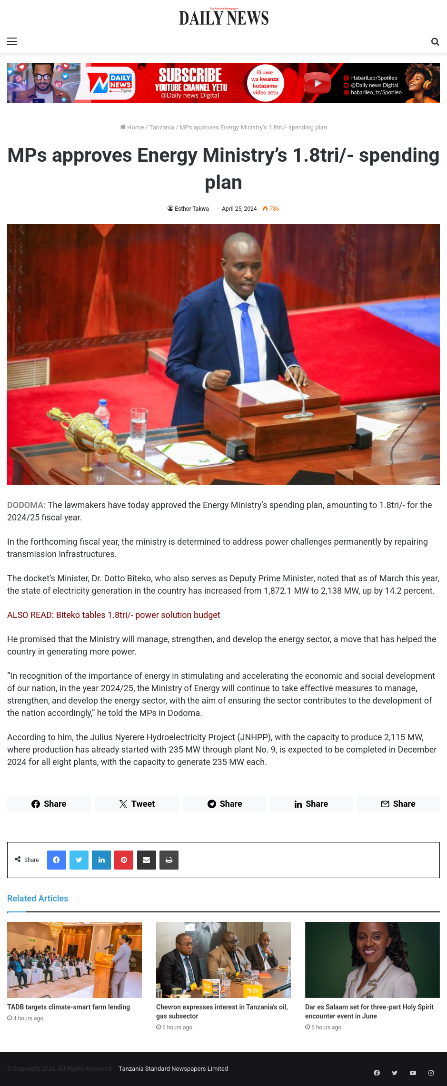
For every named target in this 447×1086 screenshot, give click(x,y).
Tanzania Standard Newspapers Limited (173, 1068)
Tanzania (161, 127)
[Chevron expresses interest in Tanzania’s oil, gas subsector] (223, 960)
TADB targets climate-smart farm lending (68, 1007)
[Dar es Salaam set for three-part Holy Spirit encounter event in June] (372, 960)
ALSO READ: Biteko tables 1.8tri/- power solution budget (113, 615)
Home (132, 127)
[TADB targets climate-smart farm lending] (74, 960)
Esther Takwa (192, 208)
